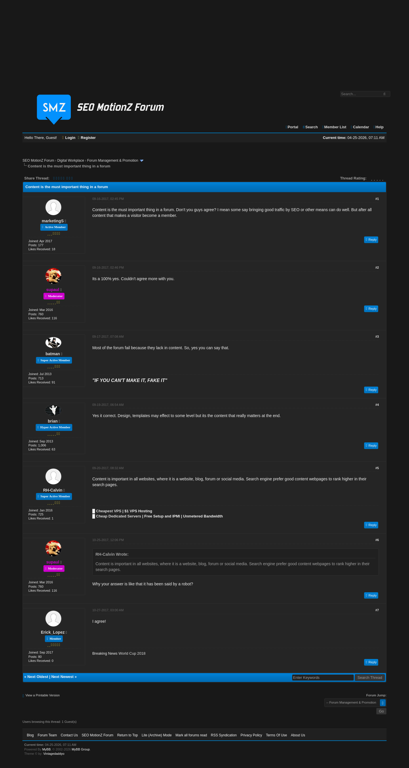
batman (52, 353)
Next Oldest (37, 677)
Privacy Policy (251, 735)
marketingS (53, 221)
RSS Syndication (224, 735)
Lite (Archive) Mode (157, 735)
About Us (298, 735)
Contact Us (69, 735)
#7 (377, 610)
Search (310, 127)
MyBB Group (81, 749)
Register (87, 137)
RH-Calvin (52, 490)
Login (68, 137)
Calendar (359, 127)
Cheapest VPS (108, 511)
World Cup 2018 (132, 653)
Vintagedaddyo (53, 753)
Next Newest (62, 677)
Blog (30, 735)
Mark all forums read (191, 735)
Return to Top (127, 735)
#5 (377, 468)
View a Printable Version (42, 695)
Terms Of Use (276, 735)
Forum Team (47, 735)
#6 (377, 540)
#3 (377, 336)
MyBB (46, 749)
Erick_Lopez (52, 632)
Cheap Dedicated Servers (118, 516)
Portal (291, 127)
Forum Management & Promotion (112, 160)
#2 (377, 267)
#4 (377, 404)
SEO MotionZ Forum (38, 160)
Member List (334, 127)
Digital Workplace (70, 160)
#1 (377, 198)
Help (378, 127)
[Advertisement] (204, 42)
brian (53, 421)
